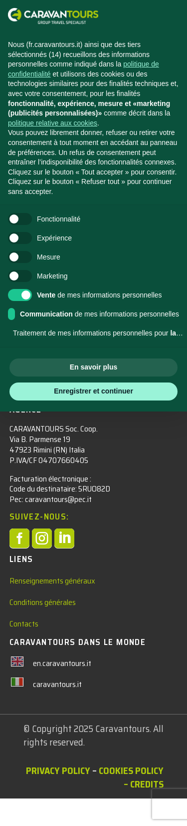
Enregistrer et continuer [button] (93, 391)
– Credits (144, 811)
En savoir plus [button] (94, 367)
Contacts (23, 651)
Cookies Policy (131, 798)
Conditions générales (42, 629)
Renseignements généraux (52, 608)
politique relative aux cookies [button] (52, 123)
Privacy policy (58, 798)
